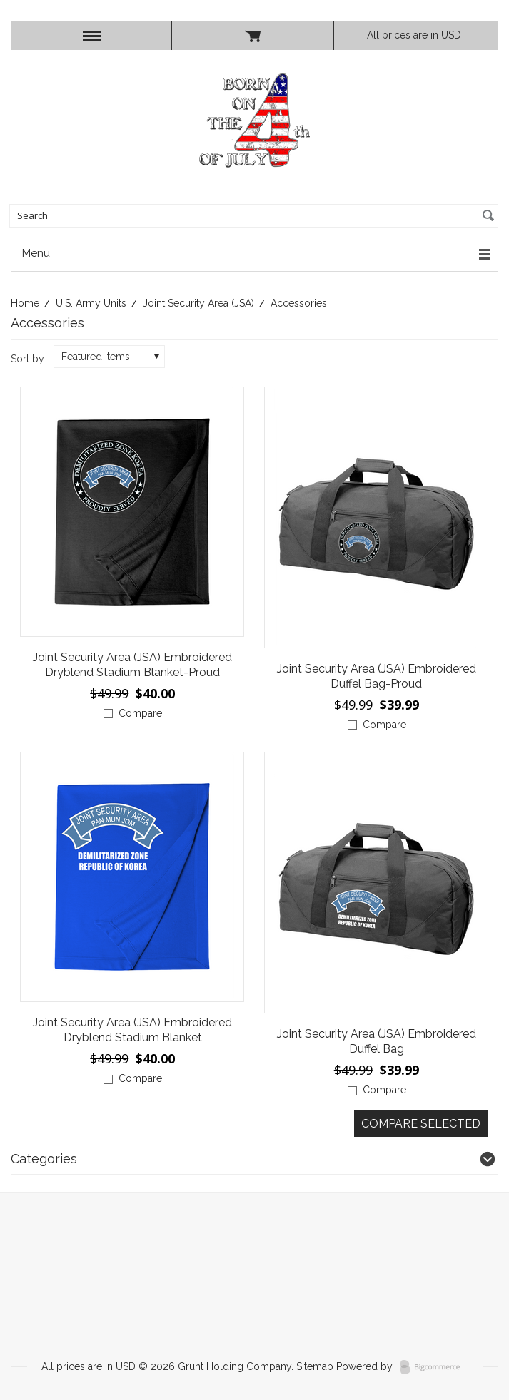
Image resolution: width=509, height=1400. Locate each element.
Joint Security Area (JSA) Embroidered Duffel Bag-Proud (376, 676)
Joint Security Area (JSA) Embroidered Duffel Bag (376, 1041)
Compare (140, 713)
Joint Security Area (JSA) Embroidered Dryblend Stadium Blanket (132, 1030)
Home (25, 303)
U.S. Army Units (91, 303)
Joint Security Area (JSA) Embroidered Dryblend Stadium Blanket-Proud (132, 664)
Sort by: (28, 358)
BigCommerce (434, 1367)
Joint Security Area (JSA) (198, 303)
